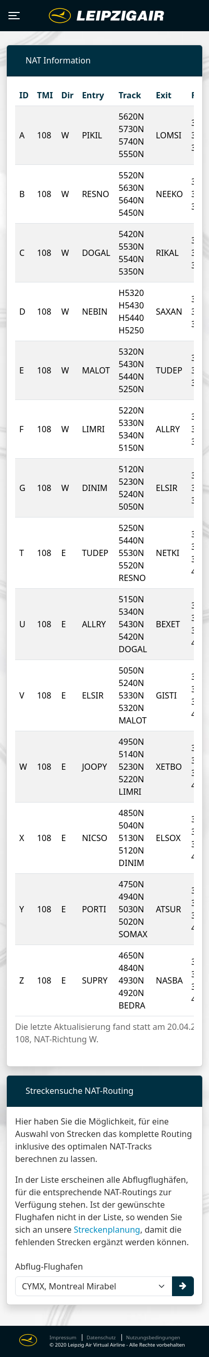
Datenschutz (101, 1337)
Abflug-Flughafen (49, 1266)
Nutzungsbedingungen (153, 1337)
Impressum (63, 1337)
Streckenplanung (106, 1229)
